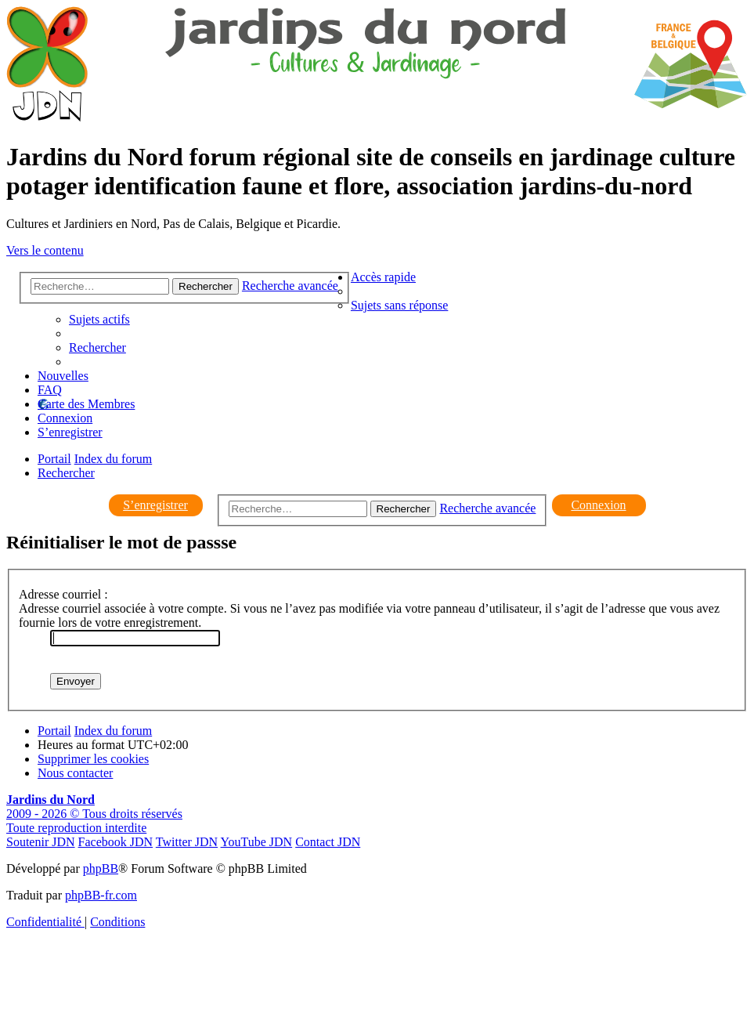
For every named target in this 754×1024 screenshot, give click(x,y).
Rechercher (404, 509)
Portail (54, 458)
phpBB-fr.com (101, 895)
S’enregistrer (155, 505)
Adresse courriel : (63, 594)
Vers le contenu (45, 250)
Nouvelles (63, 375)
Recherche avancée (487, 508)
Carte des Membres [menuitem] (86, 404)
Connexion (598, 505)
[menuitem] (399, 305)
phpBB (100, 868)
